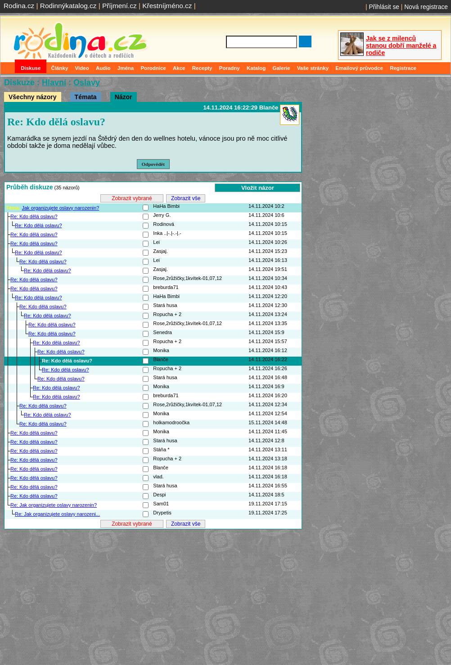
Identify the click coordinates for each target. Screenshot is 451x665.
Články (59, 68)
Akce (179, 68)
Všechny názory (33, 97)
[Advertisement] (153, 594)
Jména (125, 68)
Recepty (202, 68)
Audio (103, 68)
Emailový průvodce (359, 68)
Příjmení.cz (119, 5)
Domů (9, 68)
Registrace (403, 68)
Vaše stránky (313, 68)
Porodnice (153, 68)
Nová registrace (426, 6)
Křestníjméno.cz (167, 5)
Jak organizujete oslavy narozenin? (60, 208)
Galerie (281, 68)
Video (82, 68)
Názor (123, 97)
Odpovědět (153, 164)
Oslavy (86, 82)
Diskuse (31, 68)
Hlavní (54, 82)
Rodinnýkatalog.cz (68, 5)
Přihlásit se (384, 6)
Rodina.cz (19, 5)
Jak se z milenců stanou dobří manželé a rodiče (401, 45)
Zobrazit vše (185, 198)
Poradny (229, 68)
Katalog (256, 68)
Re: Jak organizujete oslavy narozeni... (57, 514)
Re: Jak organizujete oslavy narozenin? (53, 505)
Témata (86, 97)
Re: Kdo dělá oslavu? (34, 216)
